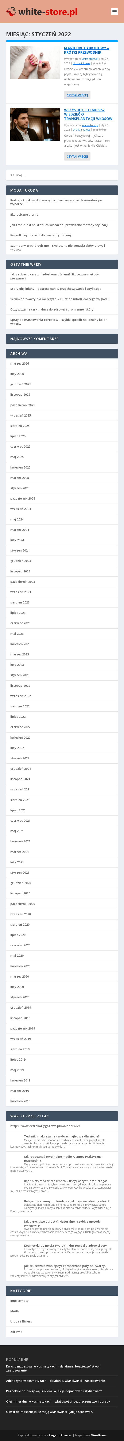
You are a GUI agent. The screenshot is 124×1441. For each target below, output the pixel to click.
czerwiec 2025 (20, 446)
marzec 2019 (19, 1091)
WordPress (99, 1435)
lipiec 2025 (18, 436)
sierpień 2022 (20, 706)
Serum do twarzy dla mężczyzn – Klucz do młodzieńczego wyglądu (59, 299)
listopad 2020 (20, 893)
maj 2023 (17, 634)
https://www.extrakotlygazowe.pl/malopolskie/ (45, 1126)
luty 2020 (17, 987)
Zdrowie (16, 1332)
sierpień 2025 (20, 426)
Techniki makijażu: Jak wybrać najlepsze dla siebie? (62, 1136)
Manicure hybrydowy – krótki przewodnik (86, 50)
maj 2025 (17, 457)
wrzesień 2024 (20, 509)
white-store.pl (90, 59)
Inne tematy (19, 1301)
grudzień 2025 (20, 384)
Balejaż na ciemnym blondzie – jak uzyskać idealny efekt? (66, 1201)
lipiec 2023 (18, 613)
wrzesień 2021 (20, 789)
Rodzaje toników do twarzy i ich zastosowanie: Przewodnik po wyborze (56, 202)
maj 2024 (17, 519)
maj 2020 (17, 955)
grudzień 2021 (20, 769)
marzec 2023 (19, 654)
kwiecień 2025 (20, 467)
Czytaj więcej (77, 95)
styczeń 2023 (19, 675)
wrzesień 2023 (20, 592)
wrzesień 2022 (20, 696)
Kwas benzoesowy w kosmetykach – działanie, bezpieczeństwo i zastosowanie (53, 1368)
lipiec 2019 (18, 1059)
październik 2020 (22, 904)
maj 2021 (17, 831)
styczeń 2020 (19, 997)
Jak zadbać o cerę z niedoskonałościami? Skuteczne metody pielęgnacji (54, 276)
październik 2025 (22, 405)
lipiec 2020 (18, 935)
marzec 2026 (19, 363)
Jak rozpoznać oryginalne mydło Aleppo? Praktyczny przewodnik (63, 1158)
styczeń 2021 (19, 872)
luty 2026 (17, 374)
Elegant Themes (60, 1435)
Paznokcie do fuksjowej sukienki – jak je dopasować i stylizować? (54, 1391)
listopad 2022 (20, 686)
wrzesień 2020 (20, 914)
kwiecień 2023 (20, 644)
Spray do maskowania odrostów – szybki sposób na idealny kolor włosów (58, 322)
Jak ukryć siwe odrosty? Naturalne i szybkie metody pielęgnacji (62, 1223)
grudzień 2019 (20, 1007)
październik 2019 (22, 1028)
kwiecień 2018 (20, 1101)
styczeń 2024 (19, 550)
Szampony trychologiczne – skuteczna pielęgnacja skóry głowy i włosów (57, 247)
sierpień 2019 (20, 1049)
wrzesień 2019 (20, 1039)
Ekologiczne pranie (24, 214)
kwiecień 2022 (20, 737)
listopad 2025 (20, 394)
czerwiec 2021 (20, 821)
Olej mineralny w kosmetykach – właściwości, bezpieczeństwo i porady (58, 1401)
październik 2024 (22, 498)
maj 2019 (17, 1070)
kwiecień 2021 (20, 841)
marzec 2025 (19, 478)
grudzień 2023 (20, 561)
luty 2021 (17, 862)
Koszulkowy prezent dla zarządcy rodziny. (41, 235)
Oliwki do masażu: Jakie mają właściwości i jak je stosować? (49, 1412)
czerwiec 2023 (20, 623)
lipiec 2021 (18, 810)
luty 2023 (17, 665)
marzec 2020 (19, 976)
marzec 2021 (19, 852)
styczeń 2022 (19, 758)
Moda (14, 1311)
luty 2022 (17, 748)
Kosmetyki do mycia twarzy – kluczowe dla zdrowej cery (65, 1246)
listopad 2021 (20, 779)
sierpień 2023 (20, 602)
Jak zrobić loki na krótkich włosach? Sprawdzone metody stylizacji (59, 225)
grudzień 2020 (20, 883)
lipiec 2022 (18, 717)
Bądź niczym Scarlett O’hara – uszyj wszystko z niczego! (65, 1181)
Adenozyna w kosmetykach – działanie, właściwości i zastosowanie (55, 1381)
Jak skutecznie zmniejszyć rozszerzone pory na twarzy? (65, 1266)
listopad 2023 (20, 571)
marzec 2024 (19, 530)
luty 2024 (17, 540)
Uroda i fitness (81, 63)
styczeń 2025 (19, 488)
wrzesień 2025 (20, 415)
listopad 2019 (20, 1018)
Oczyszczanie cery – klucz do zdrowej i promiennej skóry (51, 309)
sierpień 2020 (20, 924)
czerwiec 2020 (20, 945)
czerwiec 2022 (20, 727)
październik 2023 (22, 582)
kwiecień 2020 (20, 966)
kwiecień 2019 (20, 1080)
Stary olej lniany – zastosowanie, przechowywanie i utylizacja (55, 289)
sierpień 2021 (20, 800)
